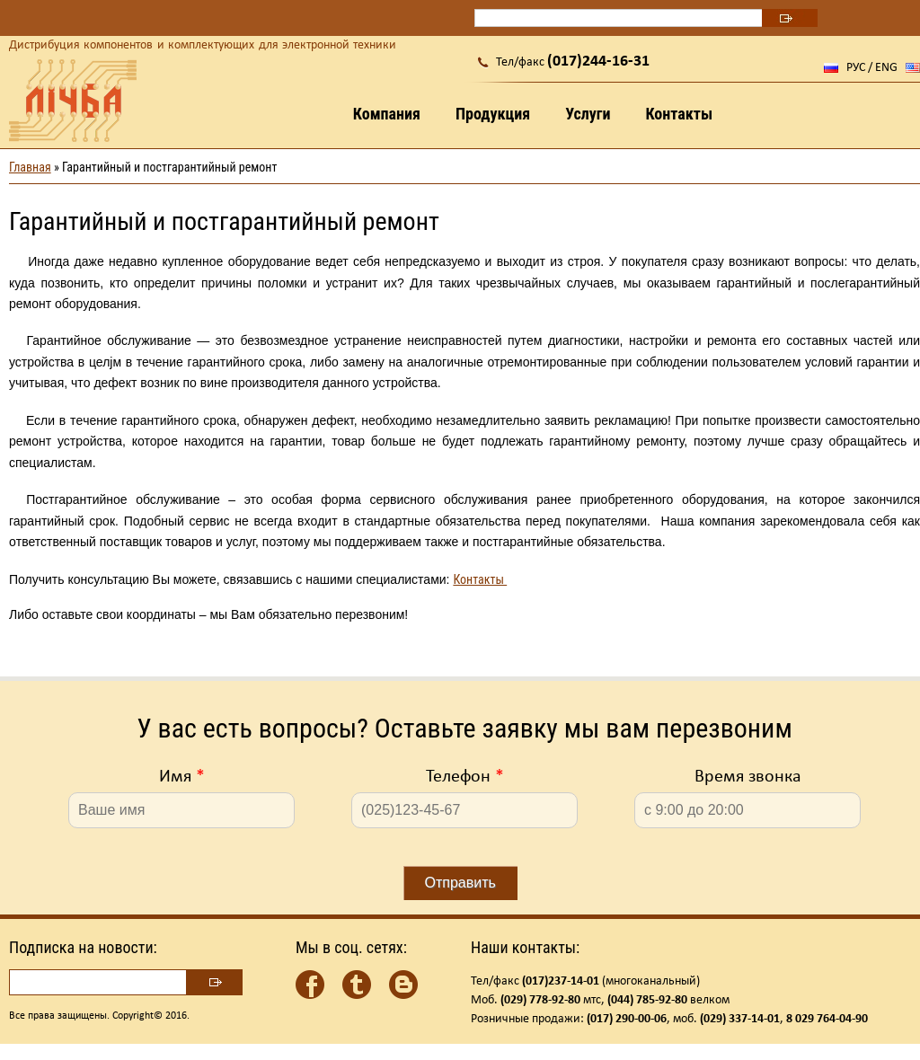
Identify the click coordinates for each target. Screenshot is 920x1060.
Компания (386, 113)
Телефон (465, 777)
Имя (182, 777)
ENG (886, 68)
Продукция (493, 113)
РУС (855, 68)
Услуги (587, 113)
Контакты (678, 113)
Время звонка (747, 777)
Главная (30, 167)
